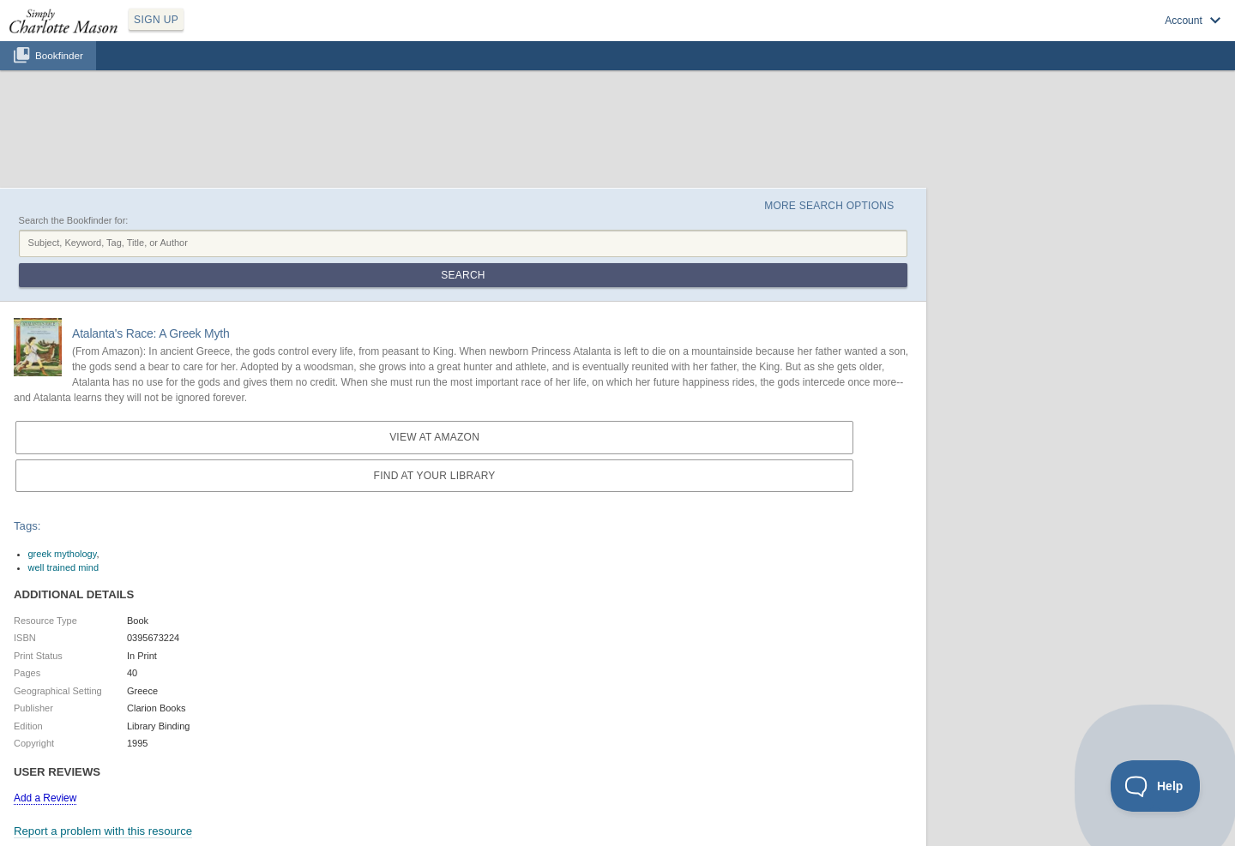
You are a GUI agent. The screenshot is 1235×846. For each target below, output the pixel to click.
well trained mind (63, 567)
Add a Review (45, 798)
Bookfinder (59, 55)
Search (463, 275)
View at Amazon (434, 437)
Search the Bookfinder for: (74, 220)
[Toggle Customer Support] (1156, 786)
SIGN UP (156, 20)
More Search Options (829, 206)
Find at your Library (435, 476)
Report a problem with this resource (103, 831)
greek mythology (62, 554)
